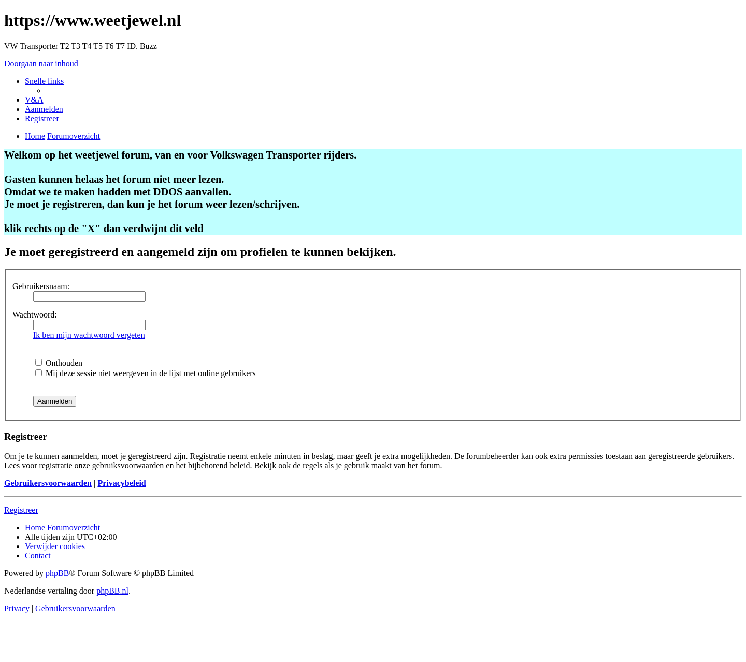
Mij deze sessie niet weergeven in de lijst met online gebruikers (145, 373)
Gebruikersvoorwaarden (48, 483)
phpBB (57, 573)
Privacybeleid (121, 483)
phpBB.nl (112, 590)
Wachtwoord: (34, 314)
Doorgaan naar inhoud (41, 63)
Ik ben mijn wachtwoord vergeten (89, 334)
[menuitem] (34, 99)
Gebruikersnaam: (40, 286)
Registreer (21, 510)
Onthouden (58, 362)
